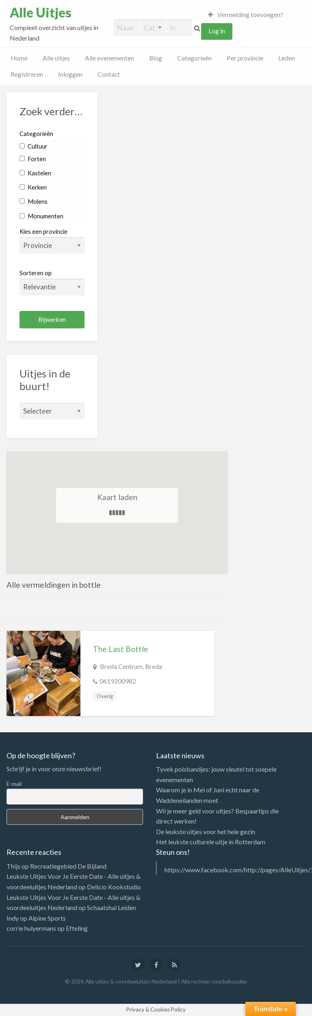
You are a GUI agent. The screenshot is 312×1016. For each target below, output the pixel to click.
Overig (105, 696)
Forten (33, 158)
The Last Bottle (120, 649)
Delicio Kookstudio (114, 887)
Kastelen (35, 173)
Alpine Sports (47, 918)
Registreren (27, 74)
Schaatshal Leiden (111, 907)
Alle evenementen (109, 58)
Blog (155, 58)
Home (19, 58)
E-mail (14, 783)
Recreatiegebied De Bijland (68, 866)
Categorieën (194, 58)
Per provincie (245, 58)
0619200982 (118, 681)
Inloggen (70, 74)
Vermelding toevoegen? (246, 14)
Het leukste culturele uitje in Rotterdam (210, 842)
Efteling (77, 928)
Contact (109, 74)
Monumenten (41, 216)
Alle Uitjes (41, 12)
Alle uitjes (56, 58)
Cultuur (34, 146)
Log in (216, 31)
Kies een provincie (43, 231)
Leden (286, 58)
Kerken (33, 187)
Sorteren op (52, 282)
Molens (34, 201)
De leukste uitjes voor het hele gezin (205, 831)
